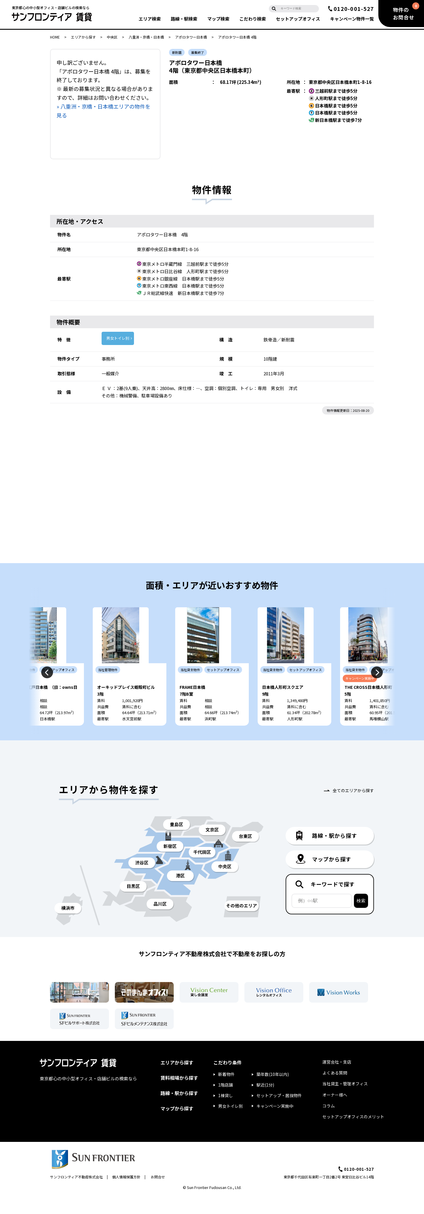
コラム (328, 1123)
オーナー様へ (334, 1112)
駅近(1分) (265, 1102)
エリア (150, 19)
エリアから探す (83, 36)
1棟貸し (225, 1113)
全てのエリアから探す (353, 808)
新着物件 (226, 1092)
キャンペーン (352, 19)
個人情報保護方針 (126, 1194)
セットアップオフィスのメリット (353, 1134)
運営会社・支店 (336, 1079)
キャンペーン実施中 (274, 1124)
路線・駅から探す (179, 1110)
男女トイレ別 (117, 338)
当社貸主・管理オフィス (345, 1101)
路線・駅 (184, 19)
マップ (218, 19)
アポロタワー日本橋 (191, 36)
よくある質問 (334, 1090)
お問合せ (158, 1194)
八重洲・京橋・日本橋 (146, 36)
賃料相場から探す (179, 1095)
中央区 (112, 36)
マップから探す (176, 1126)
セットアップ (298, 19)
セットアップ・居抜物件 (279, 1113)
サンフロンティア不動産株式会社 (76, 1194)
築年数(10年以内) (272, 1092)
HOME (55, 36)
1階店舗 (225, 1102)
